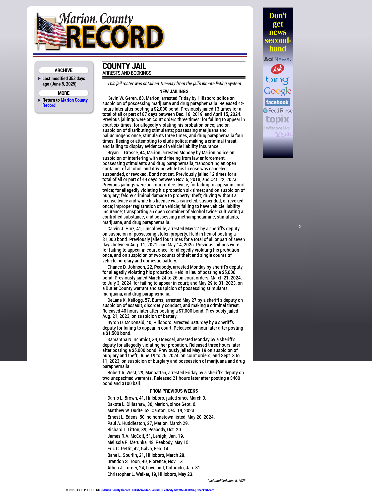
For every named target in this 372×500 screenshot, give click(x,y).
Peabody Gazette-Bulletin (178, 490)
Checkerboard (205, 490)
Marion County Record (65, 102)
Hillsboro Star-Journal (146, 490)
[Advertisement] (319, 83)
